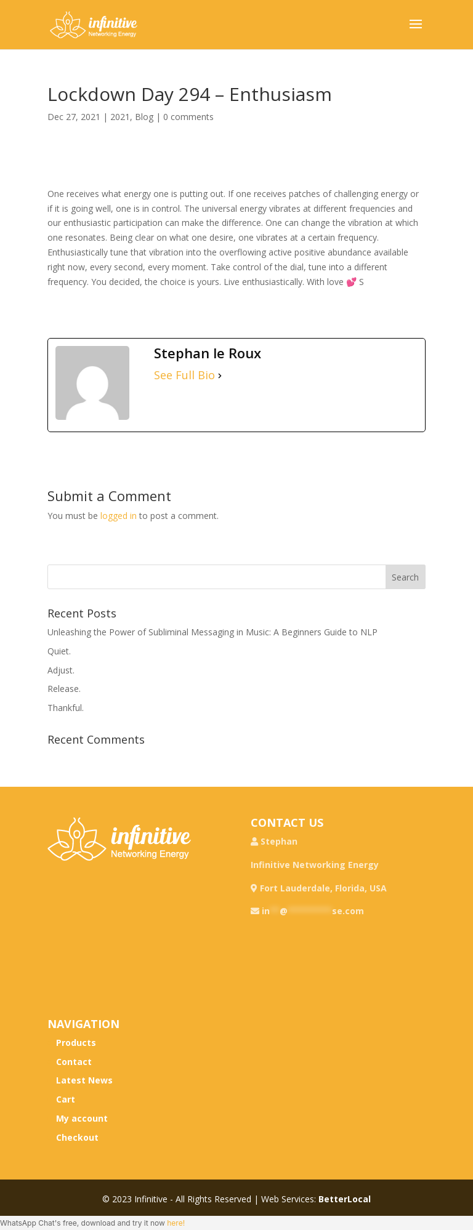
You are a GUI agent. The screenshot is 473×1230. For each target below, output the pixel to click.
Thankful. (65, 707)
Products (76, 1042)
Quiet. (59, 651)
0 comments (188, 117)
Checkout (77, 1137)
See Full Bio (184, 375)
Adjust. (61, 670)
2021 (120, 117)
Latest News (84, 1080)
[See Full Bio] (220, 375)
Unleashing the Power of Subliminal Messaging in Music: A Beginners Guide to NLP (212, 632)
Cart (65, 1099)
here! (176, 1223)
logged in (118, 515)
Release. (64, 688)
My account (82, 1118)
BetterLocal (344, 1199)
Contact (74, 1061)
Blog (144, 117)
